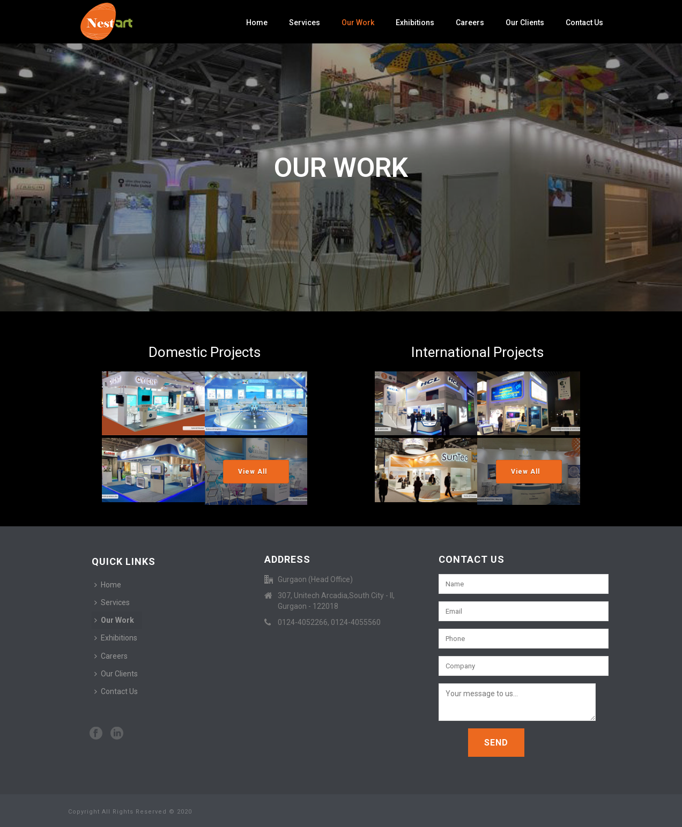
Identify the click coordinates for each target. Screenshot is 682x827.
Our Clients (525, 22)
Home (257, 22)
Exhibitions (415, 22)
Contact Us (584, 22)
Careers (470, 22)
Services (304, 22)
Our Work (358, 22)
